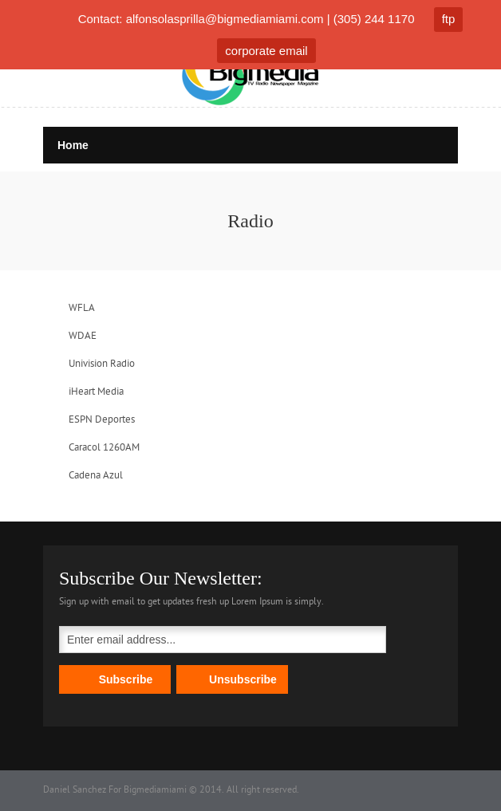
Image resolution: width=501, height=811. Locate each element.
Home (73, 145)
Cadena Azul (96, 475)
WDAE (83, 336)
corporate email (266, 50)
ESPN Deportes (102, 420)
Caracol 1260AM (104, 448)
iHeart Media (96, 392)
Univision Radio (102, 364)
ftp (449, 19)
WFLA (82, 308)
